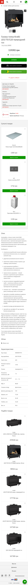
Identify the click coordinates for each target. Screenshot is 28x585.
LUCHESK (17, 583)
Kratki (17, 113)
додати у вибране (14, 77)
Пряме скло (6, 343)
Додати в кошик (14, 157)
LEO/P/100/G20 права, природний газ (14, 492)
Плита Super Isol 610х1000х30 (14, 147)
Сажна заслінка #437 (14, 180)
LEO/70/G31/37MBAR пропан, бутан (14, 463)
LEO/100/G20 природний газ (14, 550)
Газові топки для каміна (11, 6)
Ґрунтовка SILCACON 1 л (14, 213)
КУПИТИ (14, 60)
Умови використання (19, 575)
